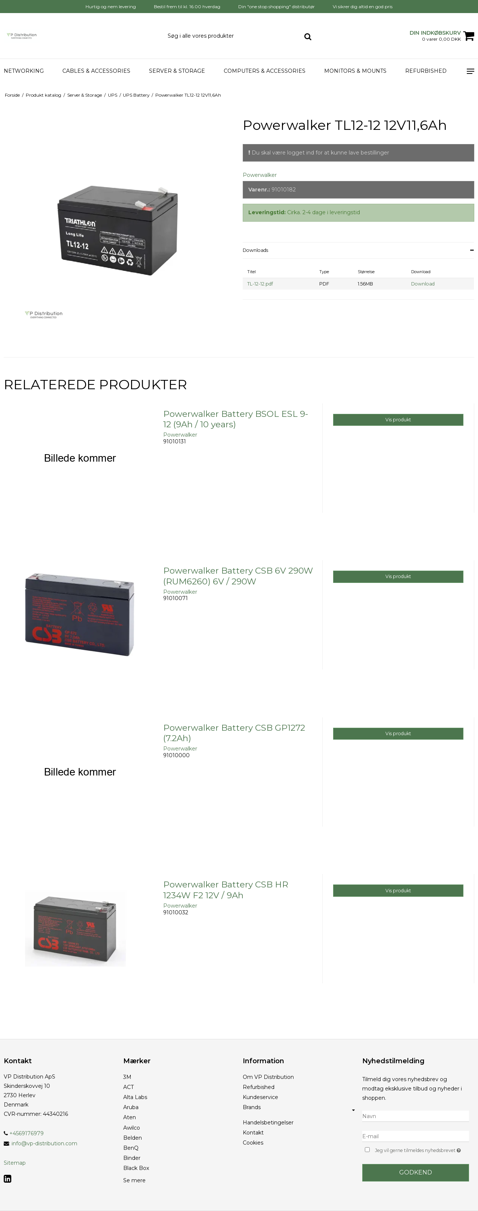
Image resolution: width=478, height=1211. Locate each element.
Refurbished (426, 71)
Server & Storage (177, 71)
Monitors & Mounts (355, 71)
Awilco (131, 1127)
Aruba (131, 1107)
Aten (129, 1117)
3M (127, 1077)
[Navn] (415, 1115)
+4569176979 (24, 1133)
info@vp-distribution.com (44, 1143)
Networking (24, 71)
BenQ (131, 1148)
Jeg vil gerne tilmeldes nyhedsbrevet (422, 1150)
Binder (131, 1158)
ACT (128, 1087)
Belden (132, 1137)
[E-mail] (415, 1136)
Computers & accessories (264, 71)
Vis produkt (398, 419)
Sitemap (15, 1162)
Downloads (255, 250)
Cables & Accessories (96, 71)
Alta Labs (135, 1097)
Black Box (136, 1168)
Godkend (415, 1172)
